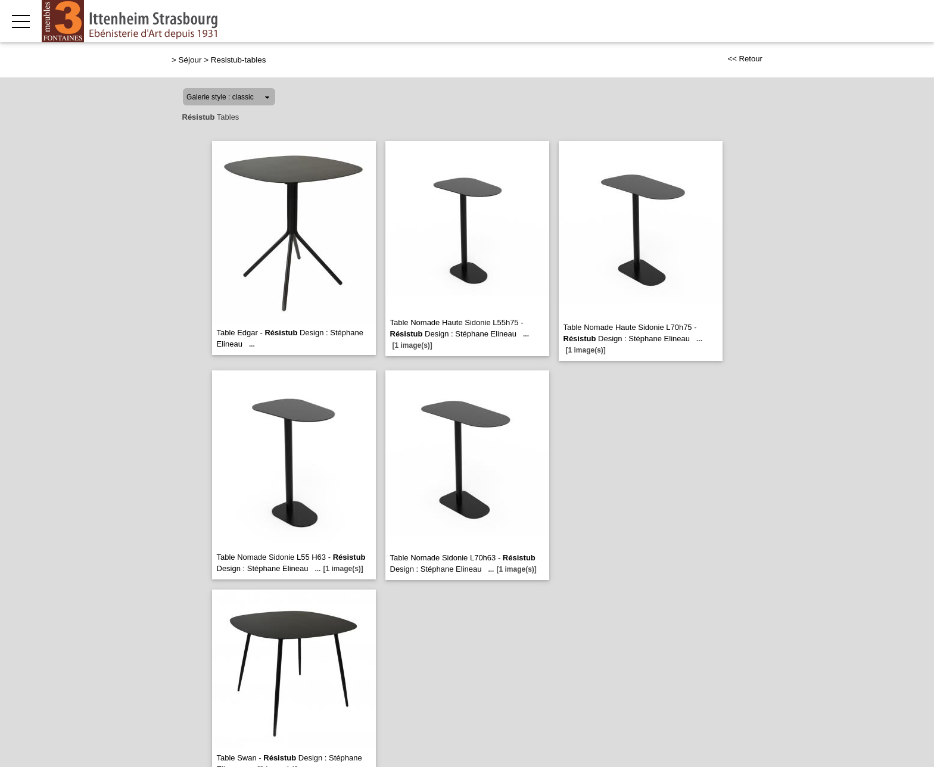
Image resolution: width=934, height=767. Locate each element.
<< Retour (744, 58)
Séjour (190, 59)
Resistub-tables (238, 59)
